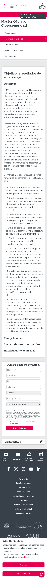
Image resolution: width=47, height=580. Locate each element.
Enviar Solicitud (19, 428)
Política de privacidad (23, 509)
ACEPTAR (23, 564)
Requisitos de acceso (14, 45)
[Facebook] (8, 469)
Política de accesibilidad (23, 505)
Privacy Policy (11, 418)
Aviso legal (23, 500)
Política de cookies (23, 513)
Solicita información (23, 483)
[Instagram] (23, 469)
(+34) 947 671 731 (23, 487)
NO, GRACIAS (23, 574)
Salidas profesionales (14, 50)
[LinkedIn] (38, 469)
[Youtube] (31, 469)
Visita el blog (13, 441)
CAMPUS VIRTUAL (42, 6)
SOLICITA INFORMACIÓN (28, 16)
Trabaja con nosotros (23, 492)
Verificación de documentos (23, 496)
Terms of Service (25, 418)
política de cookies (19, 557)
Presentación (10, 33)
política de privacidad (30, 415)
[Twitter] (16, 469)
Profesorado (10, 56)
